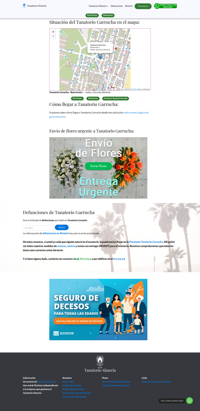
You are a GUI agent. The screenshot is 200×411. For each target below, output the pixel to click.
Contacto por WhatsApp (74, 397)
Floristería (143, 6)
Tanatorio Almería (36, 5)
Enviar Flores (92, 15)
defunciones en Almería (55, 233)
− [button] (53, 36)
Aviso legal (68, 382)
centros (71, 246)
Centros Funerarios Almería (116, 385)
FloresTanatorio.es (46, 382)
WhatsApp (84, 259)
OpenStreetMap (136, 89)
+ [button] (53, 32)
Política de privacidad (73, 389)
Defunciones (117, 6)
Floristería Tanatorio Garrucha (146, 242)
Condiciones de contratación (76, 393)
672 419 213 (119, 259)
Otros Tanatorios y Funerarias (156, 382)
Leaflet (125, 89)
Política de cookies (71, 385)
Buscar (62, 227)
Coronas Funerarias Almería (116, 382)
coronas (61, 246)
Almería (128, 6)
